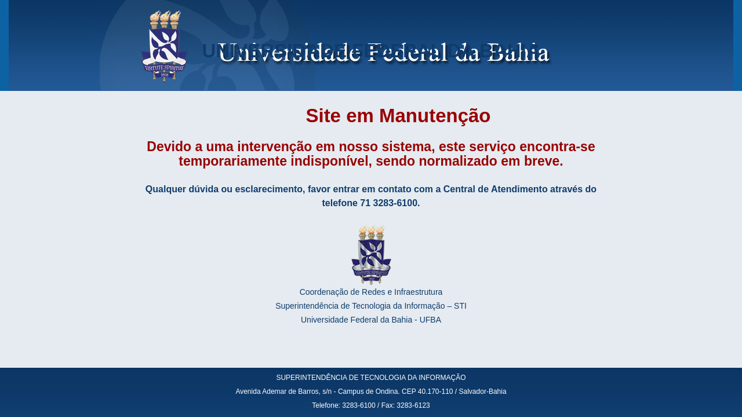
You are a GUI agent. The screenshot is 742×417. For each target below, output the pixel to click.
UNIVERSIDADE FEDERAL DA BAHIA (371, 50)
